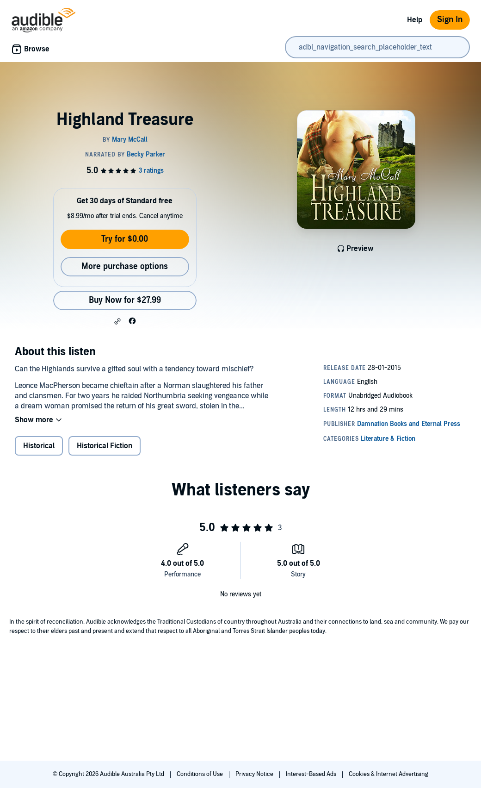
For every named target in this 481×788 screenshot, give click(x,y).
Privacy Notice (255, 774)
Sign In (449, 20)
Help (414, 20)
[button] (117, 321)
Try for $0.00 (124, 239)
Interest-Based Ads (312, 774)
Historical (39, 445)
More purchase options (124, 266)
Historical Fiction (104, 445)
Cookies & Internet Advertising (388, 774)
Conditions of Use (200, 774)
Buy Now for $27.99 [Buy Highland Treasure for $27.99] (125, 300)
